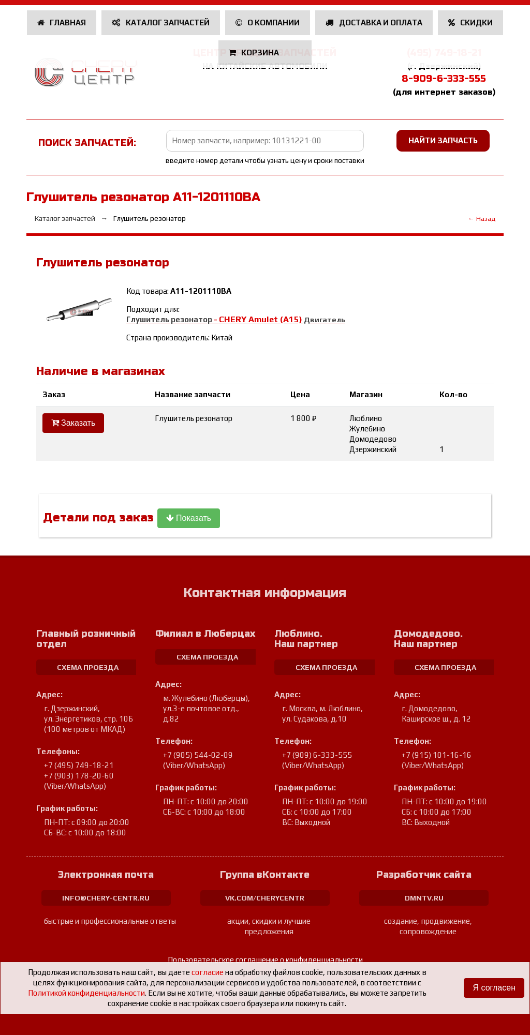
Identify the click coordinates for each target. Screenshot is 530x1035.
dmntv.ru (424, 898)
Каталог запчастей (161, 22)
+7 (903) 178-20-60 (79, 775)
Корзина (255, 52)
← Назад (481, 218)
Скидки (470, 22)
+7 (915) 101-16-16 (437, 755)
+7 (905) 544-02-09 (198, 755)
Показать (188, 518)
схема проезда (88, 667)
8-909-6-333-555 (444, 78)
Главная (61, 22)
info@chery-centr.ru (106, 898)
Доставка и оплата (374, 22)
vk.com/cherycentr (264, 898)
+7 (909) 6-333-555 (317, 755)
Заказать (73, 422)
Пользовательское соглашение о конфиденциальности (265, 959)
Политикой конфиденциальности (86, 992)
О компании (267, 22)
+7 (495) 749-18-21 (79, 765)
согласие (208, 972)
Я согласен (494, 987)
